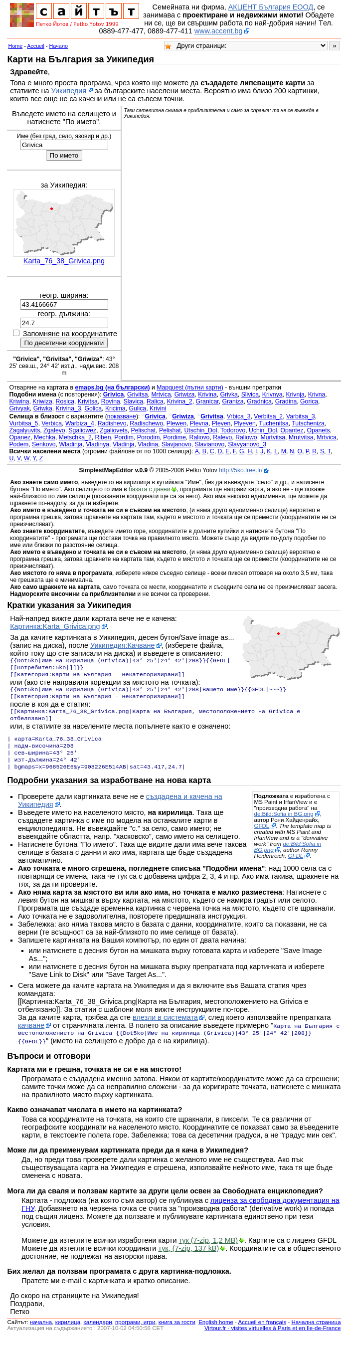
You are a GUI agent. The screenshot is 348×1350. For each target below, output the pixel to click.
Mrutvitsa (301, 437)
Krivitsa (88, 401)
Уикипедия (69, 91)
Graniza (233, 401)
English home (215, 1334)
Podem (18, 444)
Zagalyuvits (24, 430)
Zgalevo (54, 430)
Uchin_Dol (263, 430)
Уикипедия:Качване (122, 645)
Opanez (19, 437)
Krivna (317, 394)
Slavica (133, 401)
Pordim (124, 437)
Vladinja (124, 444)
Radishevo (112, 423)
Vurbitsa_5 (23, 423)
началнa (41, 1334)
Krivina (207, 394)
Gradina (286, 401)
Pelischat (143, 430)
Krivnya (272, 394)
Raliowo (246, 437)
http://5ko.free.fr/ (240, 470)
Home (15, 46)
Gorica (309, 401)
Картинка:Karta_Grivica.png (55, 626)
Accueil (35, 46)
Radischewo (146, 423)
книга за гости (177, 1334)
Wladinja (70, 444)
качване (31, 1037)
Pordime (174, 437)
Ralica (155, 401)
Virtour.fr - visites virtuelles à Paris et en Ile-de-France (272, 1340)
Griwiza (184, 394)
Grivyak (19, 408)
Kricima (115, 408)
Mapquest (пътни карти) (190, 387)
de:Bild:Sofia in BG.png (284, 826)
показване (121, 416)
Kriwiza (42, 401)
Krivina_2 (179, 401)
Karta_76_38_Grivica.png (64, 261)
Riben (103, 437)
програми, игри (135, 1334)
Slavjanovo (176, 444)
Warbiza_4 (79, 423)
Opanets (318, 430)
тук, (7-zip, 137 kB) (188, 1260)
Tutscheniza (308, 423)
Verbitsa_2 (268, 416)
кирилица (67, 1334)
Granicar (207, 401)
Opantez (291, 430)
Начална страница (316, 1334)
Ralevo (222, 437)
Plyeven (245, 423)
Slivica (250, 394)
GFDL (262, 838)
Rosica (65, 401)
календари (98, 1334)
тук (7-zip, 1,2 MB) (208, 1252)
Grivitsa (137, 394)
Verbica (51, 423)
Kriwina (19, 401)
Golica (93, 408)
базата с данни (149, 489)
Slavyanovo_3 (247, 444)
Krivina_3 (68, 408)
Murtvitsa (272, 437)
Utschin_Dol (200, 430)
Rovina (110, 401)
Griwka (42, 408)
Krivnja (295, 394)
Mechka (44, 437)
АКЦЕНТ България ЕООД (270, 7)
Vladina (148, 444)
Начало (58, 46)
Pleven (221, 423)
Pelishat (170, 430)
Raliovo (199, 437)
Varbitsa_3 (300, 416)
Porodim (148, 437)
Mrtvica (161, 394)
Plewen (176, 423)
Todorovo (232, 430)
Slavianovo (210, 444)
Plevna (199, 423)
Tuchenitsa (273, 423)
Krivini (158, 408)
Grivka (228, 394)
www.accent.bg (218, 31)
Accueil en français (262, 1334)
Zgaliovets (114, 430)
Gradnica (259, 401)
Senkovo (44, 444)
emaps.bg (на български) (112, 387)
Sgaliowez (82, 430)
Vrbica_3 (239, 416)
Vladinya (97, 444)
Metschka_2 (75, 437)
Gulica (138, 408)
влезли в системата (165, 1029)
